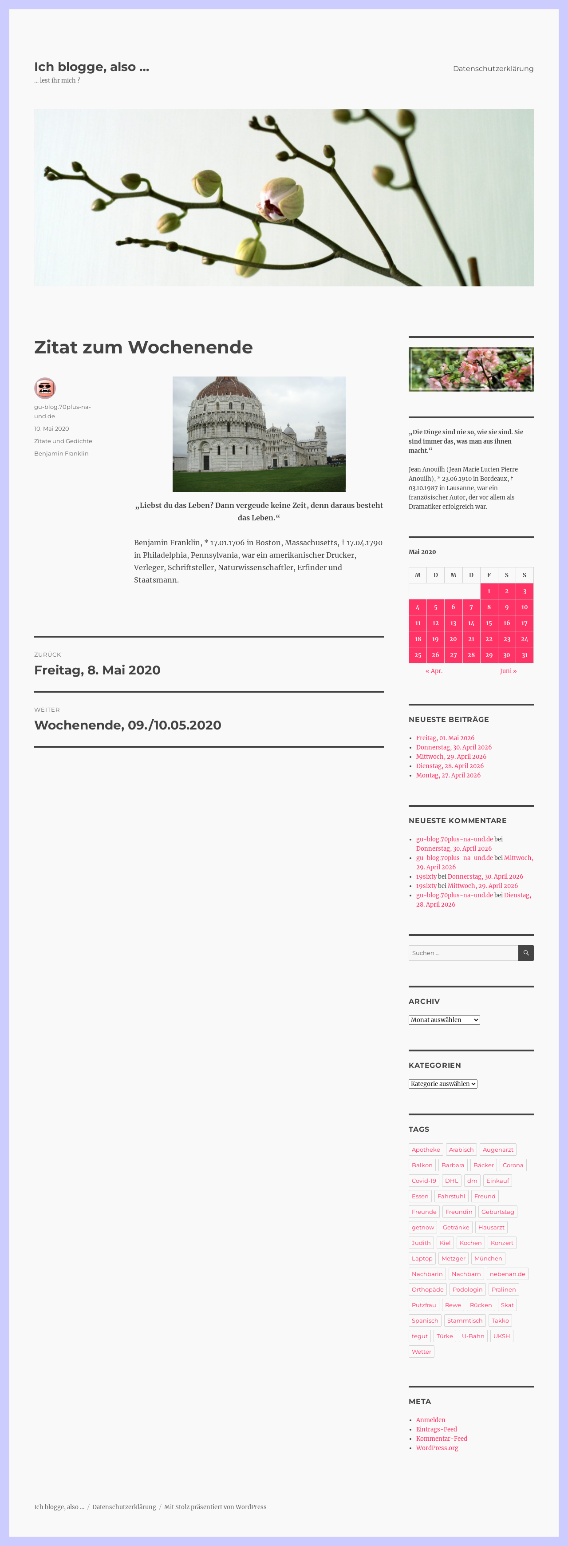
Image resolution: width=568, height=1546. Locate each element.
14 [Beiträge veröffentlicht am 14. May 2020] (471, 623)
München (488, 1258)
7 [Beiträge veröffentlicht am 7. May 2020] (471, 607)
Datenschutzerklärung (493, 68)
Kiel (445, 1242)
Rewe (453, 1304)
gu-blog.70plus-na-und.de (454, 839)
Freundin (459, 1211)
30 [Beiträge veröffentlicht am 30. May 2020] (506, 655)
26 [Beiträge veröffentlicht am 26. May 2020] (435, 655)
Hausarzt (491, 1227)
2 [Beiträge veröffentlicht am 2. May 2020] (507, 591)
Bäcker (483, 1165)
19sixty (426, 876)
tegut (420, 1336)
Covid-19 (424, 1180)
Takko (500, 1320)
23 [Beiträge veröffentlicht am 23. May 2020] (507, 639)
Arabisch (461, 1149)
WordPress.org (437, 1448)
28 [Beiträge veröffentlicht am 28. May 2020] (471, 655)
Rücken (481, 1304)
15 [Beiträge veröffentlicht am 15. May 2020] (489, 623)
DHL (451, 1180)
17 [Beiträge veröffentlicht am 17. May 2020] (524, 623)
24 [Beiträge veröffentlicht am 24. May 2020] (525, 639)
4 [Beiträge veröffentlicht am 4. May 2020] (418, 607)
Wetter (421, 1351)
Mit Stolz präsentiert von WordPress (215, 1507)
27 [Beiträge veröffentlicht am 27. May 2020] (453, 655)
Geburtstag (497, 1211)
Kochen (471, 1242)
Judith (421, 1242)
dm (472, 1180)
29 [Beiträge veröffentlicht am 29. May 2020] (489, 655)
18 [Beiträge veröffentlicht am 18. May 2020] (418, 639)
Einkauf (497, 1180)
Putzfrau (424, 1304)
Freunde (424, 1211)
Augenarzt (498, 1149)
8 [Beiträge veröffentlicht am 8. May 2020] (489, 607)
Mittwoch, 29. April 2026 (451, 757)
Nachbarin (427, 1273)
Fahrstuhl (451, 1196)
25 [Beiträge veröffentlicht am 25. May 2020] (418, 655)
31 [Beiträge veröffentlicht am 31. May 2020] (525, 655)
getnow (423, 1227)
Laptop (422, 1258)
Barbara (453, 1165)
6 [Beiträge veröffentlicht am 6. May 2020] (453, 607)
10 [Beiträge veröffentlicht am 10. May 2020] (524, 607)
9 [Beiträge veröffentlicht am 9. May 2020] (507, 607)
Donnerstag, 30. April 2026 (454, 747)
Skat (507, 1304)
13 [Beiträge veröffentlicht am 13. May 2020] (453, 623)
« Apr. (434, 671)
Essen (420, 1196)
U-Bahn (473, 1336)
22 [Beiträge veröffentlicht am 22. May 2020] (489, 639)
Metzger (453, 1258)
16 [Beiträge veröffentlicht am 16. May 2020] (507, 623)
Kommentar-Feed (441, 1439)
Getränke (456, 1227)
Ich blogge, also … (91, 66)
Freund (485, 1196)
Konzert (502, 1242)
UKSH (501, 1336)
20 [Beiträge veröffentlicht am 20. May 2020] (453, 639)
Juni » (508, 671)
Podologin (468, 1289)
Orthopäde (428, 1289)
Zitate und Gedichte (63, 440)
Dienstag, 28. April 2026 (450, 766)
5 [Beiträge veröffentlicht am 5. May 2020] (436, 607)
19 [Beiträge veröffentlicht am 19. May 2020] (435, 639)
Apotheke (426, 1149)
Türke (445, 1336)
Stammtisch (465, 1320)
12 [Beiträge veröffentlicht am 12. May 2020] (436, 623)
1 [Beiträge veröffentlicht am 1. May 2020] (489, 591)
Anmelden (431, 1420)
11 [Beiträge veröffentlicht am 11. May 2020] (418, 623)
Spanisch (425, 1320)
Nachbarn (466, 1273)
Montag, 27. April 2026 (448, 775)
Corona (513, 1165)
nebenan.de (507, 1273)
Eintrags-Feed (436, 1429)
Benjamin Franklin (61, 453)
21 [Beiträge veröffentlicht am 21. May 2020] (471, 639)
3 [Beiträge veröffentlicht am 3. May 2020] (524, 591)
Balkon (422, 1165)
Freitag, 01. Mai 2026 (445, 738)
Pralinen (504, 1289)
